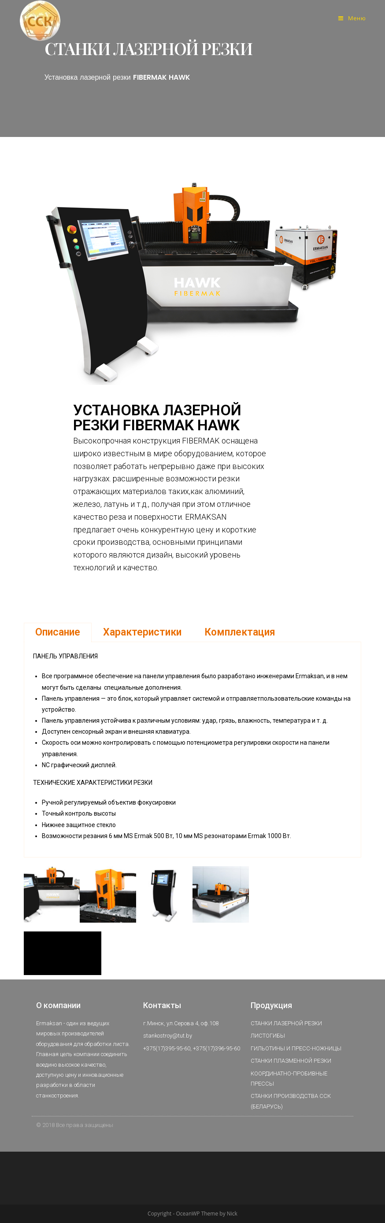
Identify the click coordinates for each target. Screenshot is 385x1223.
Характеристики (142, 632)
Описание (57, 632)
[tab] (58, 632)
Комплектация (239, 632)
